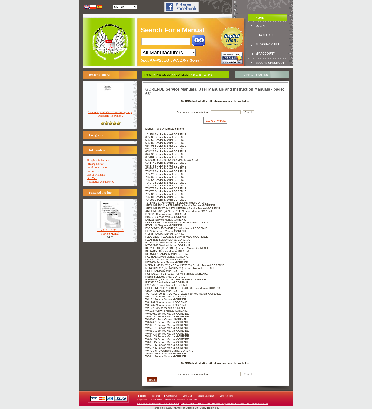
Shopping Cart (267, 44)
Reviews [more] (99, 74)
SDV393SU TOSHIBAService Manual (110, 230)
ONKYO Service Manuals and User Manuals (202, 403)
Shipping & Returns (98, 160)
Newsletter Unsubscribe (100, 181)
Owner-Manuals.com (165, 399)
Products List (163, 74)
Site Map (92, 178)
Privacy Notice (95, 164)
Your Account (226, 396)
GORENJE (182, 74)
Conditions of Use (97, 167)
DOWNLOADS (265, 35)
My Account (265, 53)
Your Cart (187, 396)
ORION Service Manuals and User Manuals (158, 403)
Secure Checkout (270, 63)
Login (260, 26)
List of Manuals (96, 174)
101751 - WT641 (216, 120)
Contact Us (93, 171)
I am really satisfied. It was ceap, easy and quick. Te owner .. (110, 112)
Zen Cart (192, 399)
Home (260, 17)
